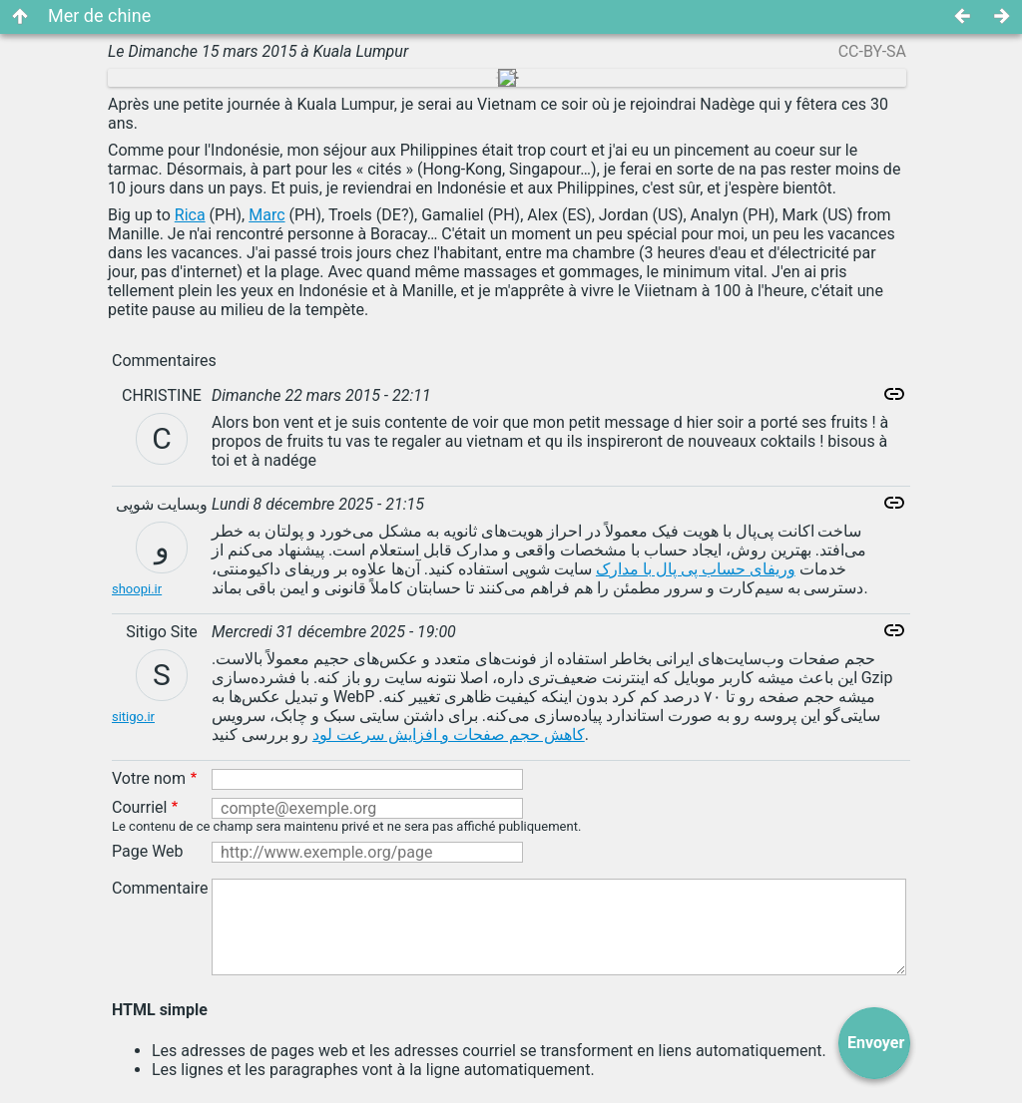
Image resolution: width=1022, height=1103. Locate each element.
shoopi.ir (137, 588)
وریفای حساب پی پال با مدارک (695, 568)
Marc (266, 214)
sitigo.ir (133, 716)
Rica (190, 214)
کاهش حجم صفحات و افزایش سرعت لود (448, 734)
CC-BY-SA (872, 51)
